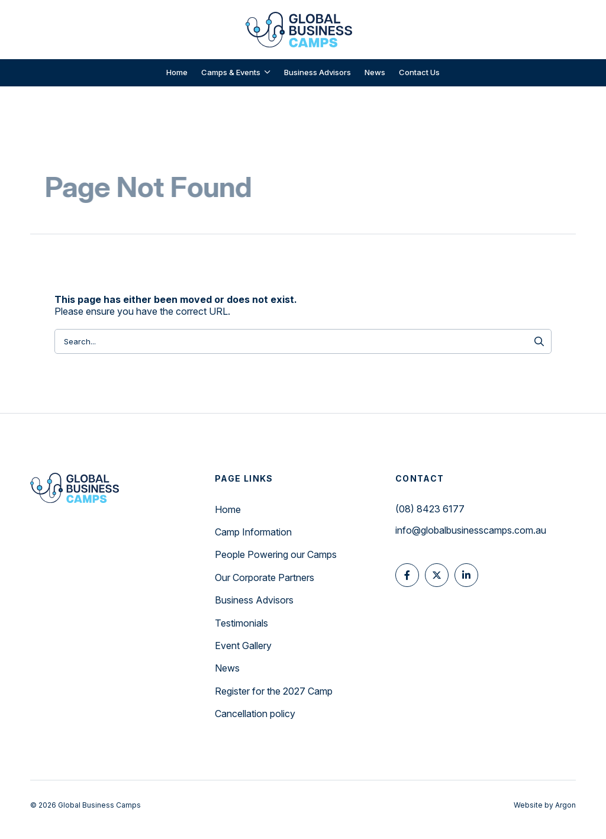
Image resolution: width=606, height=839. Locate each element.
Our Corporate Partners (264, 577)
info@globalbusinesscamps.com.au (470, 530)
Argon (565, 805)
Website (528, 805)
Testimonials (241, 623)
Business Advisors (254, 600)
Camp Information (253, 532)
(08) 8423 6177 (430, 509)
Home (228, 509)
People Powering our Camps (276, 554)
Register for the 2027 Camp (274, 691)
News (227, 668)
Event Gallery (243, 645)
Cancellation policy (255, 713)
